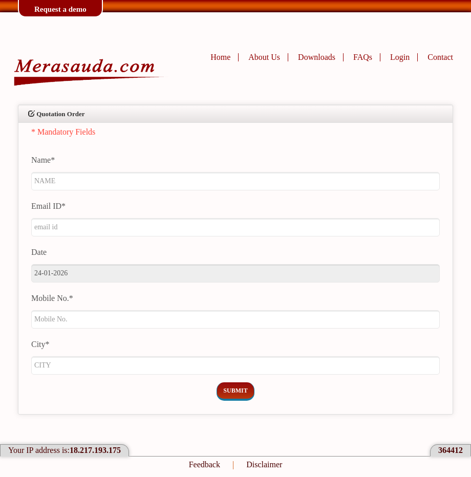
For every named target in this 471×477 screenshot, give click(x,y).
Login (400, 57)
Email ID (48, 206)
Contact (440, 57)
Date (39, 252)
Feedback (204, 464)
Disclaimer (264, 464)
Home (220, 57)
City (40, 344)
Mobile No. (52, 298)
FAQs (362, 57)
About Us (264, 57)
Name (43, 160)
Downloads (316, 57)
